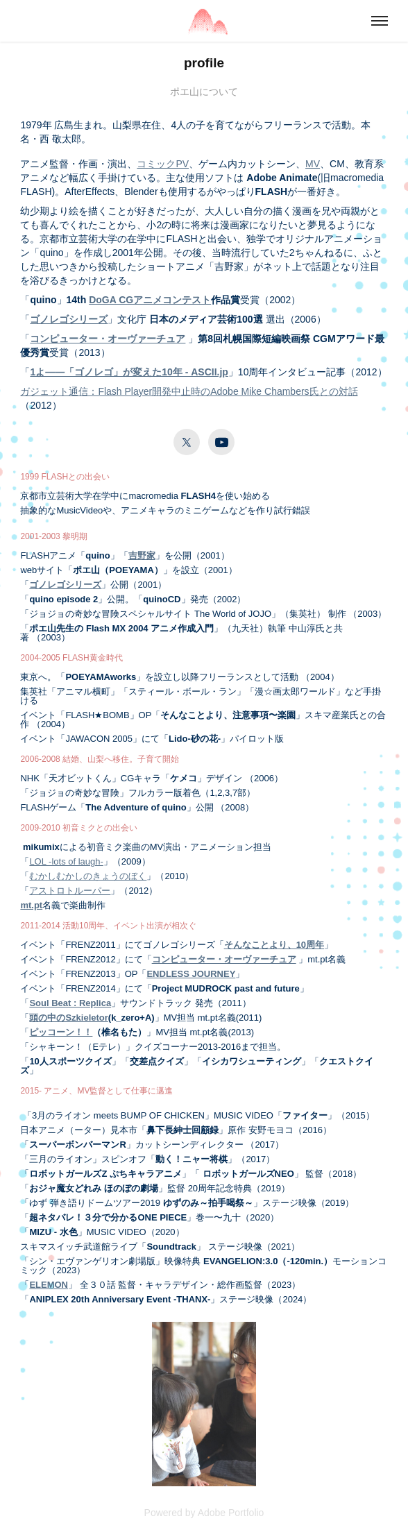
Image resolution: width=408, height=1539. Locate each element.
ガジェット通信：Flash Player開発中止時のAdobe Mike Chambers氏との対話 (188, 391)
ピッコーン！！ (60, 1032)
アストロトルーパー (69, 890)
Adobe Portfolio (231, 1512)
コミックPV (163, 163)
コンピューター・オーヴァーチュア (107, 338)
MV (312, 163)
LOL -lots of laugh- (66, 861)
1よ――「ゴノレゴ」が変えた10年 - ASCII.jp (129, 371)
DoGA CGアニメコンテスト (150, 299)
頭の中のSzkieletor (68, 1017)
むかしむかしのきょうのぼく (87, 876)
